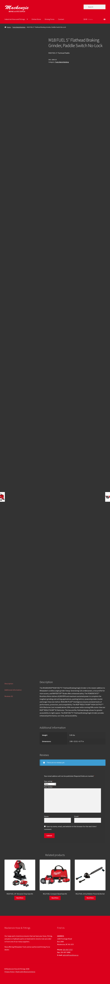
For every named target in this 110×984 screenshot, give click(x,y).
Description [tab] (9, 683)
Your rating (48, 781)
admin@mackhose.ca (70, 955)
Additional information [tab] (13, 690)
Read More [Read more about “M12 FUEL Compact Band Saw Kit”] (55, 898)
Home (9, 27)
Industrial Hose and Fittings (15, 19)
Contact (61, 19)
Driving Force (49, 19)
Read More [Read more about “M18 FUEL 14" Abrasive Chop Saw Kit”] (19, 898)
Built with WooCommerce (25, 972)
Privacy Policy (10, 972)
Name (47, 816)
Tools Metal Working (18, 27)
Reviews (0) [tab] (9, 696)
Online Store (36, 19)
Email (77, 816)
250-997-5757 (68, 950)
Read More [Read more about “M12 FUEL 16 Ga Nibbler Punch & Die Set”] (90, 898)
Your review (48, 787)
